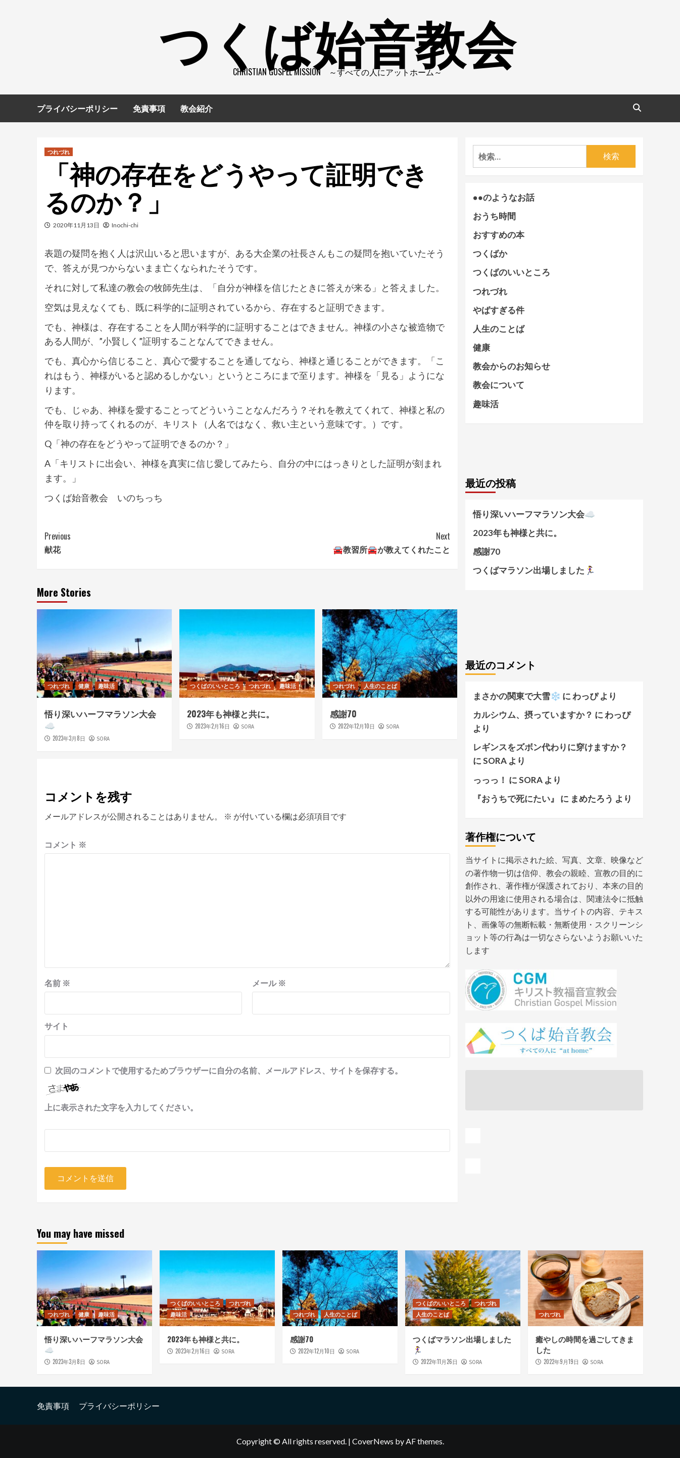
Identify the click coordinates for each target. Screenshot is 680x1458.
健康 (83, 686)
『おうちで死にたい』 (516, 798)
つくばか (490, 253)
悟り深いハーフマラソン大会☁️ (100, 719)
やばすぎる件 (498, 310)
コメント (65, 844)
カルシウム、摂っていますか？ (533, 714)
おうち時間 (494, 216)
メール (269, 983)
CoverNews (373, 1441)
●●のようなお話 (504, 197)
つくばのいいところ (215, 686)
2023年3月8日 (69, 738)
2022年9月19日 (561, 1361)
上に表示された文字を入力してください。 (121, 1107)
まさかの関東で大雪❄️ (517, 696)
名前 (57, 983)
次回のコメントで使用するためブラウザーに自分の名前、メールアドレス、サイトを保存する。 (229, 1070)
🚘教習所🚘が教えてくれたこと (348, 542)
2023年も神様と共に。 (230, 713)
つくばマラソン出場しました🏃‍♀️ (534, 570)
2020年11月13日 (76, 225)
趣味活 (106, 686)
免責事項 (149, 108)
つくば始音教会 (337, 40)
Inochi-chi (125, 225)
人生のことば (380, 686)
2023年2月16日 (212, 726)
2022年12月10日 (356, 726)
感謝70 (343, 713)
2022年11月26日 (439, 1361)
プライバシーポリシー (77, 108)
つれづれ (58, 152)
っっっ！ (490, 779)
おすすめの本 (498, 234)
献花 (145, 542)
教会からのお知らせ (511, 366)
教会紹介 (196, 108)
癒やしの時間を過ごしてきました (585, 1344)
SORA (103, 738)
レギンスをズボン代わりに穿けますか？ (550, 747)
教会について (498, 384)
